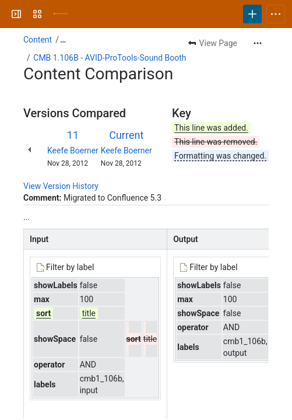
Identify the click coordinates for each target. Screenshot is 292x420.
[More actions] (258, 43)
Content (37, 39)
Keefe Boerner (72, 150)
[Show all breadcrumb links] (63, 40)
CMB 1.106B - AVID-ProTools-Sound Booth (109, 57)
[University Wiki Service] (60, 14)
